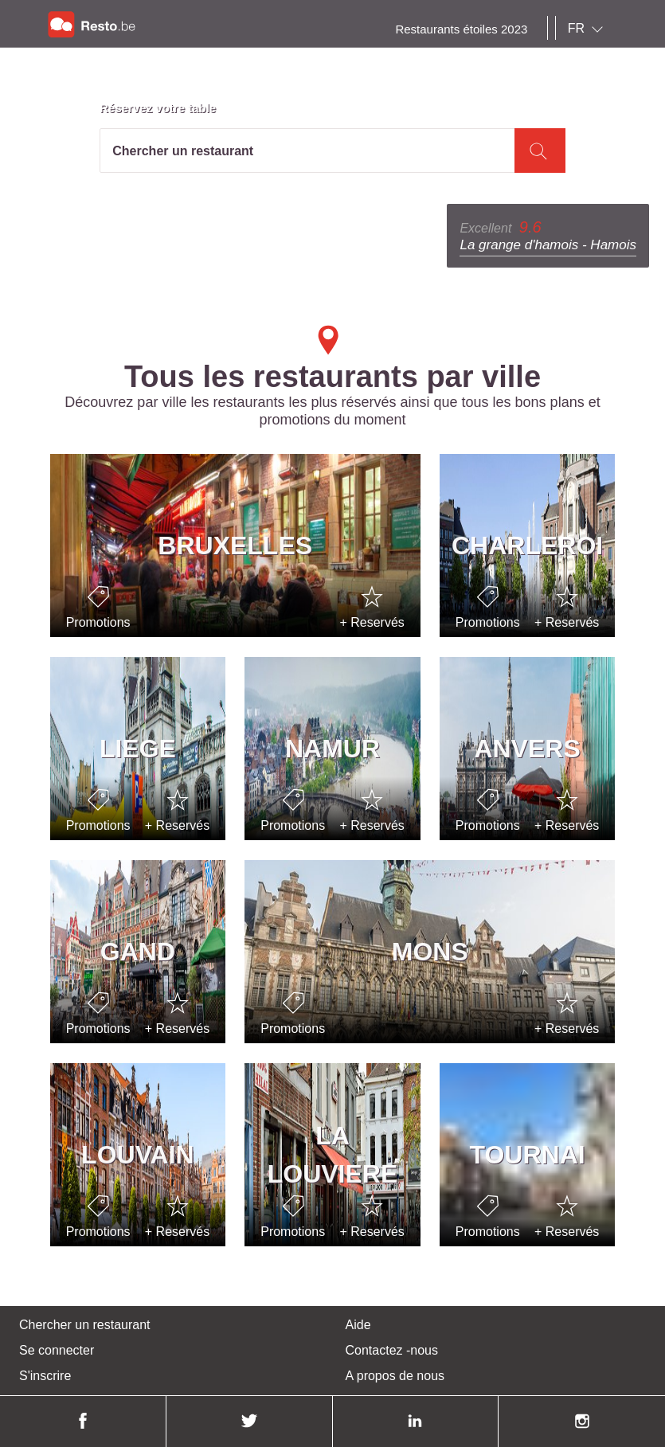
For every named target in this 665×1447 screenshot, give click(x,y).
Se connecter (56, 1350)
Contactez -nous (392, 1350)
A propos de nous (395, 1375)
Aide (358, 1325)
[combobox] (588, 29)
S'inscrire (45, 1375)
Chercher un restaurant (85, 1325)
